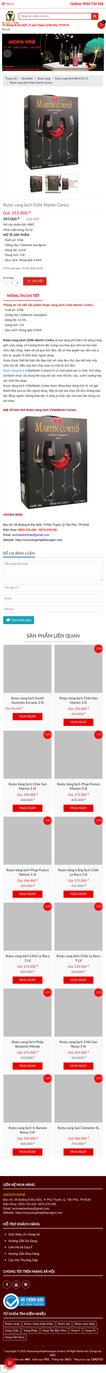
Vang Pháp (30, 1330)
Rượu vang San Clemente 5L (78, 1128)
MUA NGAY (27, 716)
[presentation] (7, 53)
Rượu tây (64, 1323)
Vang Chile (12, 1330)
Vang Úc (90, 1330)
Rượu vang (12, 1323)
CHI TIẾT (34, 281)
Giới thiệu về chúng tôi (21, 1234)
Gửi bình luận (18, 620)
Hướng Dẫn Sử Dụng (20, 1241)
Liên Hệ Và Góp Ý (17, 1247)
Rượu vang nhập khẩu (38, 1323)
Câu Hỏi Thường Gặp (20, 1260)
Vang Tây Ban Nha (54, 1330)
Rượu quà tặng (84, 1323)
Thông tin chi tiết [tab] (23, 296)
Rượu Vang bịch (14, 370)
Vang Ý (75, 1330)
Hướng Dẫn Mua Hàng (21, 1253)
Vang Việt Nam (15, 1337)
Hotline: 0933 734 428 (86, 4)
